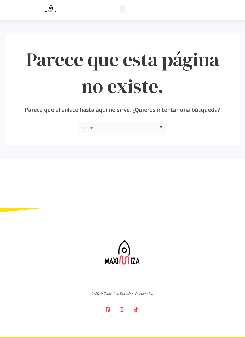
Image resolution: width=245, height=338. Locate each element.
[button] (122, 9)
